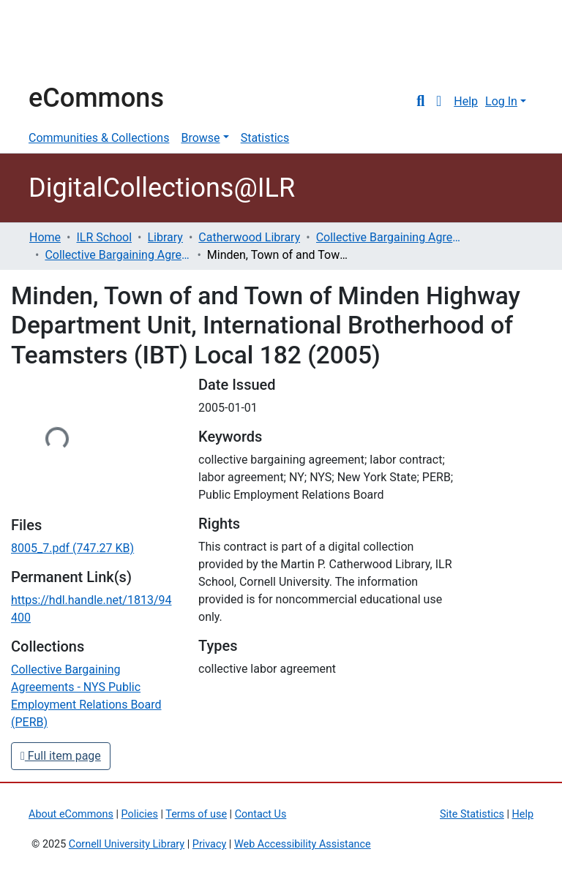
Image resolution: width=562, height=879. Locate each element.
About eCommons (71, 814)
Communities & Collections (99, 138)
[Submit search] (420, 101)
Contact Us (261, 814)
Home (45, 237)
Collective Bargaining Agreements (389, 237)
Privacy (209, 844)
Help (466, 101)
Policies (139, 814)
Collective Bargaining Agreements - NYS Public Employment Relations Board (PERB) (118, 255)
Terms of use (196, 814)
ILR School (104, 237)
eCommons (96, 98)
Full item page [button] (60, 756)
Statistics (265, 138)
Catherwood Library (249, 237)
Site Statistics (472, 814)
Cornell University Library (126, 844)
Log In (501, 101)
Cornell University (65, 42)
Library (165, 237)
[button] (439, 101)
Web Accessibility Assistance (302, 844)
